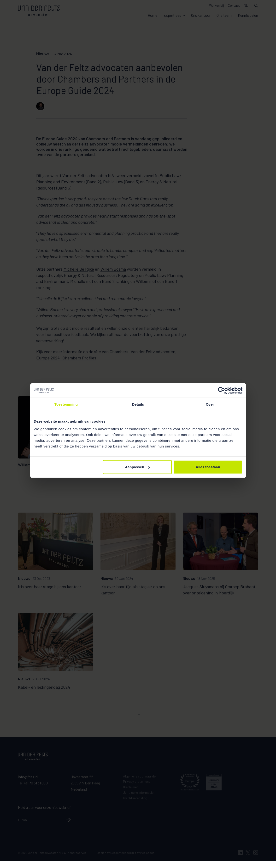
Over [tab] (210, 404)
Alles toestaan (208, 467)
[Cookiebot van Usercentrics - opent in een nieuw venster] (221, 390)
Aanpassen (137, 467)
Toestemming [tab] (66, 404)
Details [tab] (138, 404)
